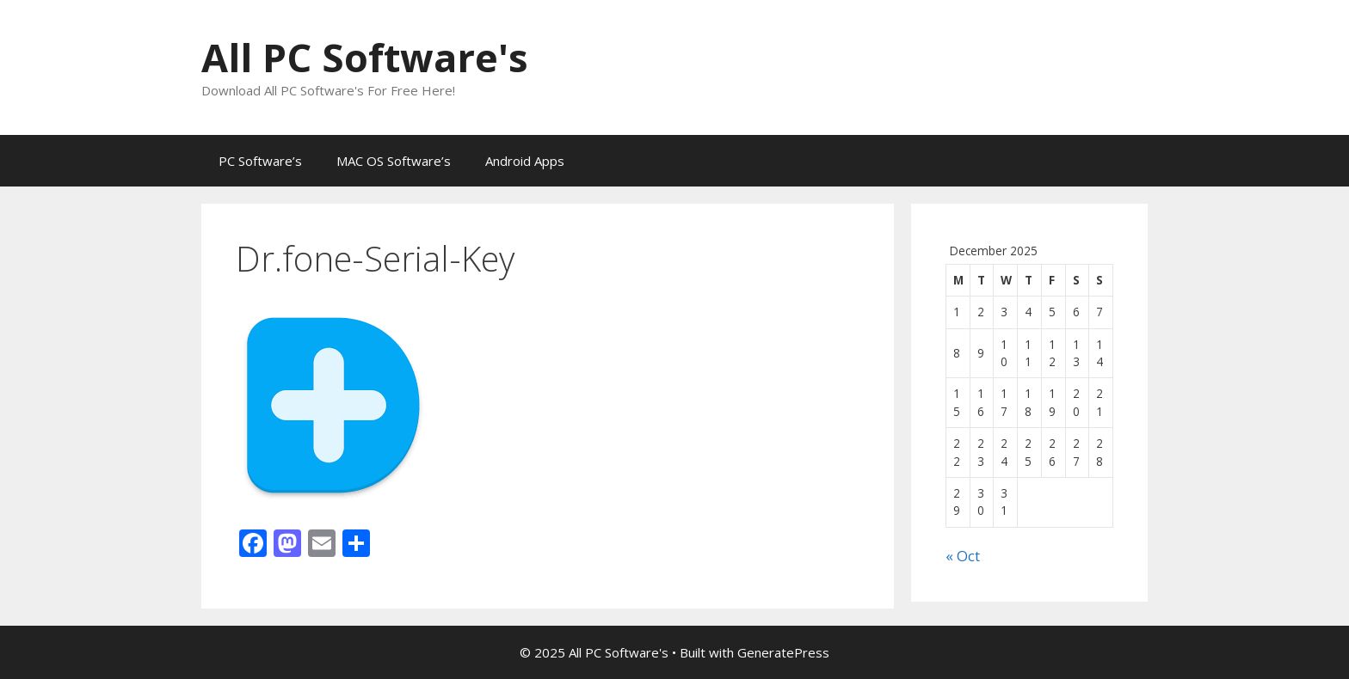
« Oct (963, 556)
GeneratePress (783, 652)
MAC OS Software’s (393, 160)
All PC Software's (364, 57)
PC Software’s (260, 160)
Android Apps (524, 160)
